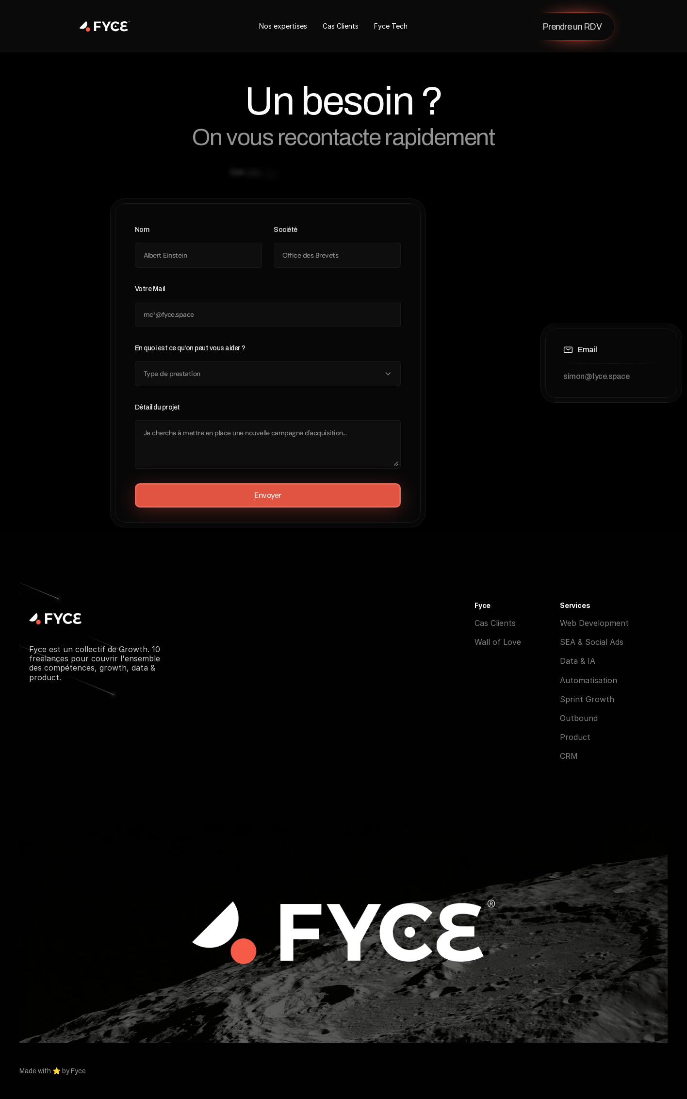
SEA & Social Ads (591, 643)
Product (575, 738)
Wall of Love (497, 643)
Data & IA (577, 662)
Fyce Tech (391, 26)
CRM (569, 757)
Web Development (594, 624)
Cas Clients (341, 26)
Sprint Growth (587, 700)
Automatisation (588, 681)
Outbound (579, 719)
